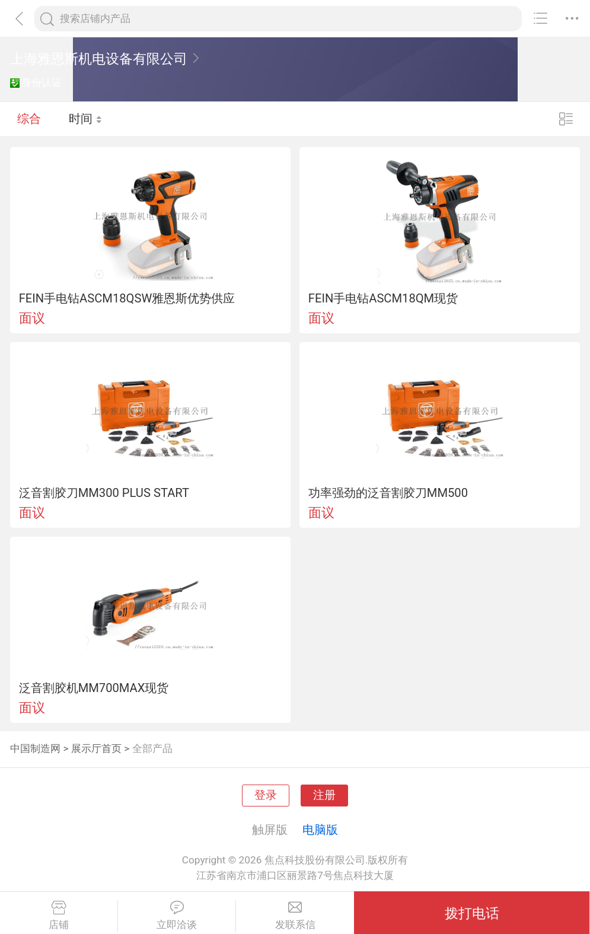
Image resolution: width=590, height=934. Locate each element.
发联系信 (295, 915)
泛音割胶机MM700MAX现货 (94, 688)
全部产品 (152, 748)
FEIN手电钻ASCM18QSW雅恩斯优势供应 (127, 298)
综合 (29, 118)
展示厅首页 (96, 748)
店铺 (59, 915)
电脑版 (320, 830)
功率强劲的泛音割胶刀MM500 (388, 493)
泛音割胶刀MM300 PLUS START (104, 493)
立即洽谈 (177, 915)
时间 (86, 118)
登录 (265, 795)
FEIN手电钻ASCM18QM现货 (383, 298)
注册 (324, 795)
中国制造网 (35, 748)
